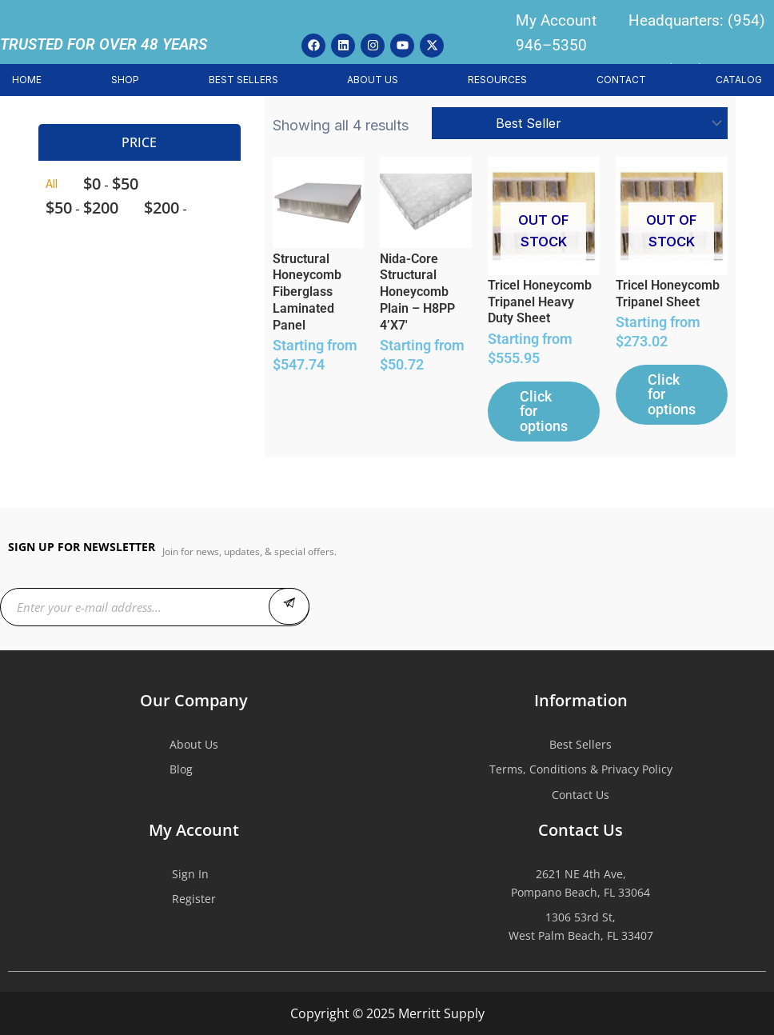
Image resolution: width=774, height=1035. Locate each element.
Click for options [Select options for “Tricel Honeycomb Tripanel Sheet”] (669, 404)
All (52, 183)
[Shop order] (580, 123)
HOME (27, 80)
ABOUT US (372, 80)
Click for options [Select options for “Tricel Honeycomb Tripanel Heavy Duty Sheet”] (536, 420)
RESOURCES (497, 80)
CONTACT (621, 80)
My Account (556, 20)
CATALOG (739, 80)
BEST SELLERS (243, 80)
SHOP (125, 80)
